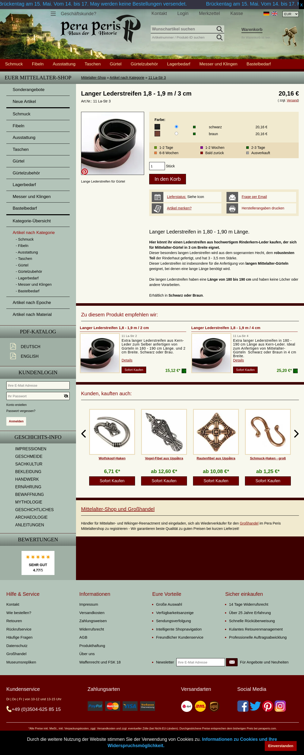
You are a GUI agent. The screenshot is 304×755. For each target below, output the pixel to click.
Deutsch (30, 347)
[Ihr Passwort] (38, 396)
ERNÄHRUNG (28, 487)
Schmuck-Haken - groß (268, 458)
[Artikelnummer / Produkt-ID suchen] (187, 36)
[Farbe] (176, 126)
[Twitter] (255, 706)
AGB (83, 637)
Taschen (93, 64)
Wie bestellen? (18, 612)
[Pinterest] (267, 706)
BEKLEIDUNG (28, 472)
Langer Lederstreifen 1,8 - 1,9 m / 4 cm (225, 328)
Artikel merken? (179, 208)
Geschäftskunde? (78, 13)
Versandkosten (91, 612)
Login (182, 13)
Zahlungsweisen (93, 621)
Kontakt (159, 13)
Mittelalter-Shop (93, 78)
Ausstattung (64, 64)
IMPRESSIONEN (30, 449)
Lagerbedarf (178, 64)
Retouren (14, 621)
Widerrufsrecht (91, 629)
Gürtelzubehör (144, 64)
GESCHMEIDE (29, 456)
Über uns (87, 654)
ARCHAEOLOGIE (31, 517)
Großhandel (249, 523)
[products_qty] (157, 166)
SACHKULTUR (28, 464)
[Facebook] (243, 706)
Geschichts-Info (38, 437)
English (30, 356)
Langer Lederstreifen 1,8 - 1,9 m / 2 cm (114, 328)
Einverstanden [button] (280, 746)
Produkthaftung (92, 645)
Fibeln (38, 64)
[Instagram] (280, 706)
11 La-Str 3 (157, 78)
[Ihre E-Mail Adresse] (38, 385)
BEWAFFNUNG (29, 494)
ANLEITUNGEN (29, 525)
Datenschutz (16, 645)
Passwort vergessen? (20, 411)
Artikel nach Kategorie (127, 78)
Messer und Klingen (218, 64)
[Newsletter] (232, 662)
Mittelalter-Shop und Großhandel (118, 509)
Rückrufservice (18, 629)
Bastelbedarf (258, 64)
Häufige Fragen (19, 637)
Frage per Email (254, 197)
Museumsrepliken (21, 662)
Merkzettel (209, 13)
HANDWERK (27, 479)
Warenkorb (251, 29)
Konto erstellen (16, 405)
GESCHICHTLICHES (34, 510)
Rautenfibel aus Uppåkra (216, 458)
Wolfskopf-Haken (112, 458)
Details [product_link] (127, 360)
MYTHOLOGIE (28, 502)
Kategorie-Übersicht (32, 221)
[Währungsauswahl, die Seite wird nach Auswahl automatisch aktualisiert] (290, 14)
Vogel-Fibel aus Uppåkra (164, 458)
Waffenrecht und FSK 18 (100, 662)
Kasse (236, 13)
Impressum (88, 604)
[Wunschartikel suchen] (187, 29)
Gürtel (115, 64)
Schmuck (14, 64)
